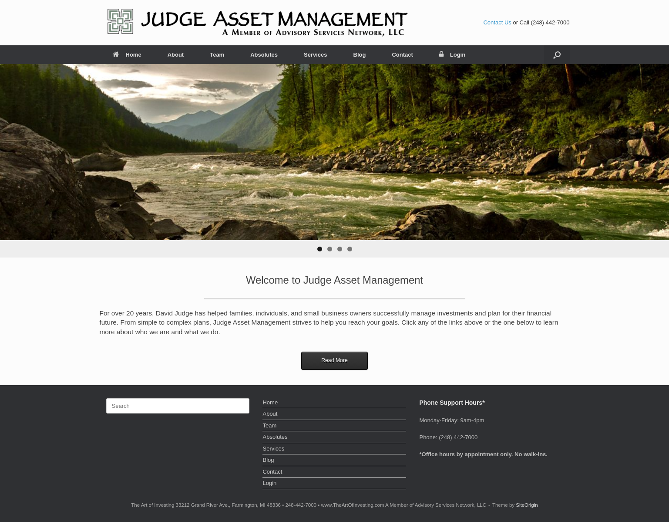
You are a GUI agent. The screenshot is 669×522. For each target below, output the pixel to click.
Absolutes (264, 54)
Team (217, 54)
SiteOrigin (527, 505)
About (176, 54)
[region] (334, 161)
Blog (359, 54)
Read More (334, 360)
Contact (402, 54)
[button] (557, 54)
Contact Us (497, 22)
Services (315, 54)
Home (127, 54)
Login (452, 54)
